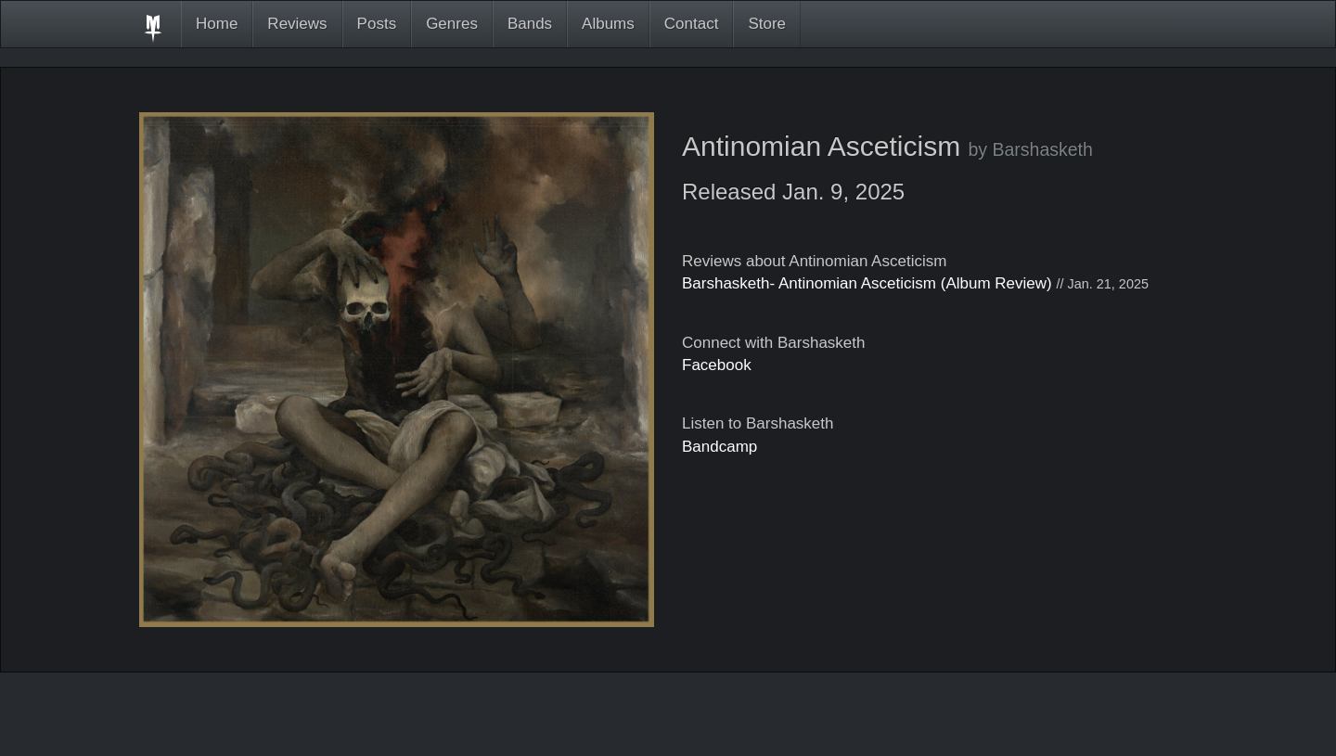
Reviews (297, 23)
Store (767, 23)
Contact (691, 23)
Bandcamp (719, 446)
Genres (452, 23)
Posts (377, 23)
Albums (608, 23)
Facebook (717, 365)
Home (217, 23)
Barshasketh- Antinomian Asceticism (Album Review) (867, 283)
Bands (529, 23)
